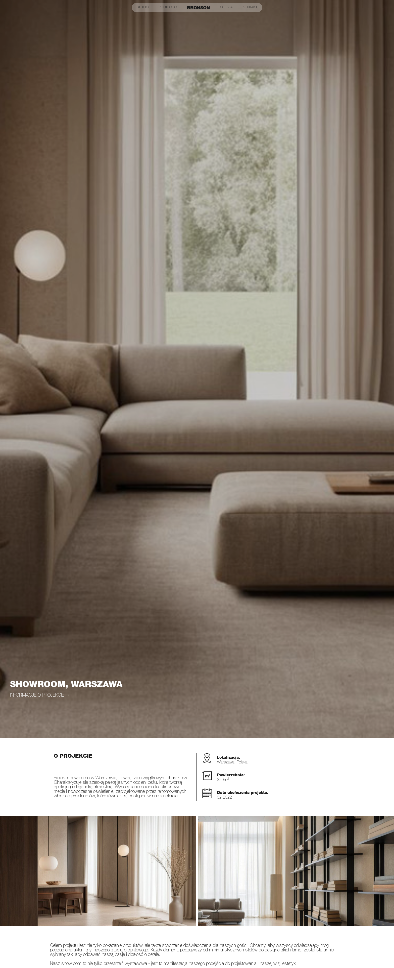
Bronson (198, 7)
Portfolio (168, 7)
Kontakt (249, 7)
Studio (143, 7)
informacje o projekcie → (40, 695)
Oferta (226, 7)
